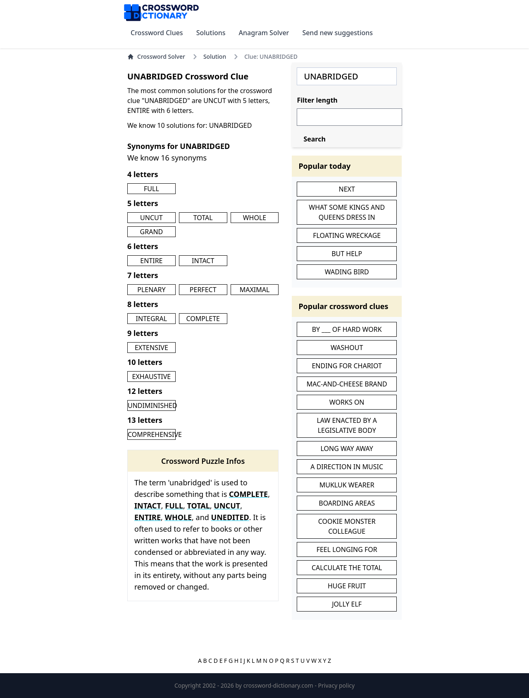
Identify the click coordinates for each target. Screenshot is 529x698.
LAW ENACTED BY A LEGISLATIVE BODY (347, 425)
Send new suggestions (337, 32)
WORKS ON (347, 402)
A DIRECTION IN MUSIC (346, 466)
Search (314, 139)
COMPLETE (203, 318)
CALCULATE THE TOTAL (347, 567)
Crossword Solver (156, 56)
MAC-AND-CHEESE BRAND (347, 384)
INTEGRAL (151, 318)
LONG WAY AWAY (347, 448)
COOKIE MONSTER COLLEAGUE (347, 526)
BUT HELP (346, 253)
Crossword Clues (157, 32)
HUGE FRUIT (347, 585)
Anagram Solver (264, 32)
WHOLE (255, 217)
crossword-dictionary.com (279, 685)
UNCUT (151, 217)
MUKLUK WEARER (346, 484)
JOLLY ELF (347, 604)
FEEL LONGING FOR (347, 549)
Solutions (211, 32)
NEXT (347, 189)
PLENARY (151, 289)
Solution (214, 56)
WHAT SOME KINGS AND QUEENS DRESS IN (347, 212)
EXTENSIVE (151, 347)
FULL (151, 188)
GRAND (151, 231)
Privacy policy (336, 685)
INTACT (203, 260)
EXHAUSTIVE (151, 376)
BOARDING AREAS (347, 503)
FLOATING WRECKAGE (347, 235)
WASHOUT (347, 347)
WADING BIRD (347, 271)
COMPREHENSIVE (155, 434)
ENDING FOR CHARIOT (347, 365)
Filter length (317, 100)
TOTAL (203, 217)
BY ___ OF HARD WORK (347, 329)
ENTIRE (151, 260)
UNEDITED (230, 517)
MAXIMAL (255, 289)
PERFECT (203, 289)
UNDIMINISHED (152, 405)
